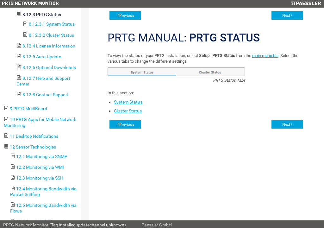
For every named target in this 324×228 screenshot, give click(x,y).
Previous (126, 15)
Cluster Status (128, 110)
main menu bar (265, 55)
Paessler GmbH (156, 224)
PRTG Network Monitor (25, 224)
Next (286, 15)
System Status (128, 101)
